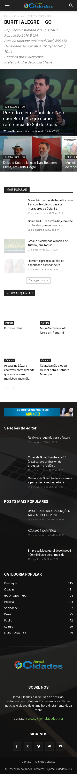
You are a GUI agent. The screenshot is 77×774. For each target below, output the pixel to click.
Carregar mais (38, 280)
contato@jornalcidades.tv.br (44, 718)
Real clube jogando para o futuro (49, 437)
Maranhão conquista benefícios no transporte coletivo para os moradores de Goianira (50, 204)
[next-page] (13, 387)
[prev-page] (6, 387)
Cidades (19, 16)
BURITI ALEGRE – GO (15, 107)
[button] (7, 5)
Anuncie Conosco (45, 761)
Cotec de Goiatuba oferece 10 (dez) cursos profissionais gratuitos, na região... (47, 461)
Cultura (45, 322)
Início (7, 16)
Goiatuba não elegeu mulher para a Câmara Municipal (54, 370)
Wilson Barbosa (12, 130)
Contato (26, 761)
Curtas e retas (13, 328)
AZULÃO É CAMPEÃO (42, 530)
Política (9, 322)
